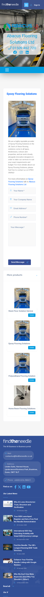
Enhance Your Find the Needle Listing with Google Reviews (25, 562)
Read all (8, 586)
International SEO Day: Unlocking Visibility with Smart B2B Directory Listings (26, 533)
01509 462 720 (22, 48)
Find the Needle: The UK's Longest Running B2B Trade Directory (25, 548)
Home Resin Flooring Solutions (22, 408)
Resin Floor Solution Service (21, 311)
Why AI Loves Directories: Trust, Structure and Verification (24, 504)
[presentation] (26, 252)
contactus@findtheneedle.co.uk (18, 456)
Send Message (20, 262)
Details (32, 315)
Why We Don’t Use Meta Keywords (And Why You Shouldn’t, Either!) (24, 576)
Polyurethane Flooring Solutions (22, 376)
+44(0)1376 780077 (22, 480)
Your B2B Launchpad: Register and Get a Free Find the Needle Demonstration (26, 519)
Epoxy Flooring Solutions (19, 343)
